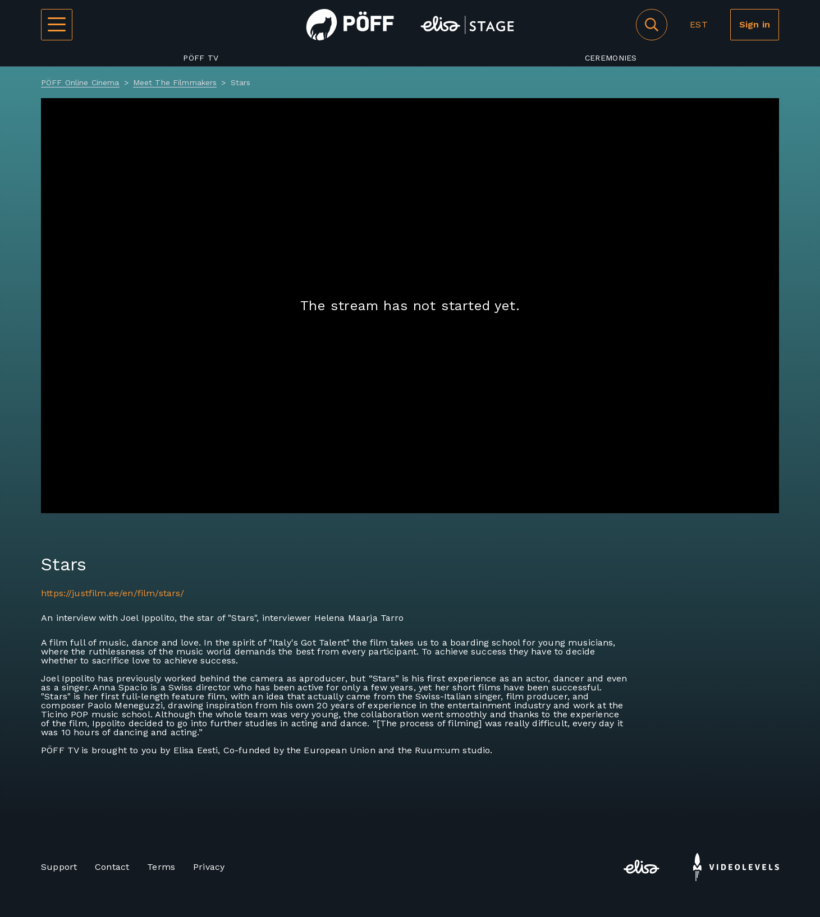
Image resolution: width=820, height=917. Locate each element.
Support (59, 866)
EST (698, 24)
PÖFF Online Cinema (80, 82)
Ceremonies (611, 57)
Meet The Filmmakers (175, 82)
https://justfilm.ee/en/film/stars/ (112, 593)
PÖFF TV (200, 57)
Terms (161, 866)
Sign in (754, 24)
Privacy (209, 866)
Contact (112, 866)
